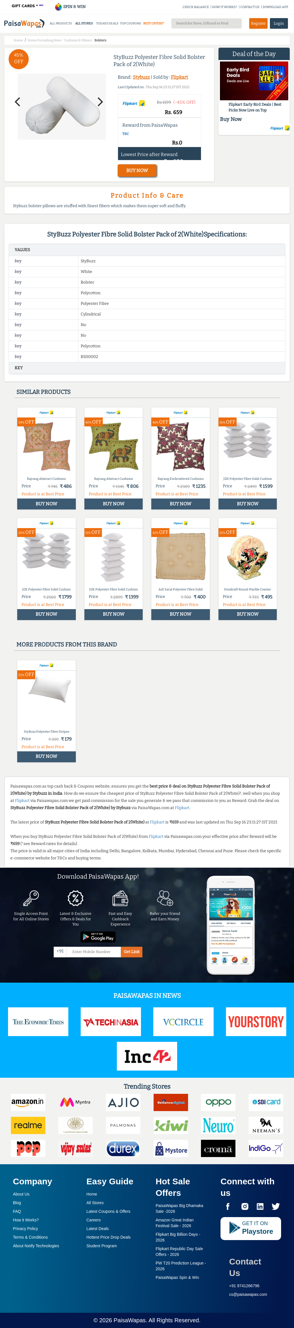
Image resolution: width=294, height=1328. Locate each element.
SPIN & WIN (70, 6)
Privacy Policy (25, 1228)
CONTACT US (250, 7)
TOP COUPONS (130, 23)
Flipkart (179, 77)
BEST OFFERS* (153, 23)
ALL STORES (84, 23)
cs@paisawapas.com (248, 1294)
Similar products (43, 391)
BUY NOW (137, 170)
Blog (17, 1202)
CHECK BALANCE (196, 7)
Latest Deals (97, 1228)
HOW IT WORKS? (224, 7)
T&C (125, 134)
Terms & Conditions (30, 1237)
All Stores (95, 1202)
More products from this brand (66, 644)
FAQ (17, 1211)
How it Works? (26, 1220)
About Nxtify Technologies (36, 1246)
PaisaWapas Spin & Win (177, 1277)
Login (279, 23)
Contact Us (245, 1267)
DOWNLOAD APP (275, 7)
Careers (93, 1220)
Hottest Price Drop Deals (108, 1237)
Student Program (101, 1246)
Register (258, 23)
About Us (21, 1194)
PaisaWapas (130, 1320)
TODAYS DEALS (107, 23)
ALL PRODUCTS (61, 23)
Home (91, 1194)
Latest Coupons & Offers (108, 1211)
